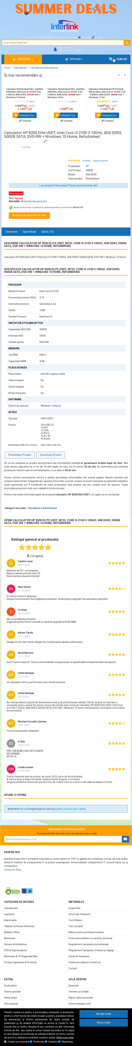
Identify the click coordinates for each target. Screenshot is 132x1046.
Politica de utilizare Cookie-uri (85, 962)
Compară (25, 120)
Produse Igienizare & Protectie (20, 962)
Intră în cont (65, 50)
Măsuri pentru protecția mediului (86, 932)
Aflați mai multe (65, 1037)
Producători (10, 985)
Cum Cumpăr (76, 926)
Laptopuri (9, 914)
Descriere (12, 231)
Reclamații (71, 37)
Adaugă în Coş (23, 115)
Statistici (53, 1041)
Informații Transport (79, 914)
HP (87, 166)
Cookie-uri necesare (18, 1041)
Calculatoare (11, 908)
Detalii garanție (37, 201)
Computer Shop (12, 869)
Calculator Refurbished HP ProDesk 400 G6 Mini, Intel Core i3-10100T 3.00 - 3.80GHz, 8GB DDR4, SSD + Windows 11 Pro (107, 93)
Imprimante (10, 920)
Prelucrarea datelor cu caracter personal (90, 938)
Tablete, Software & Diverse (19, 926)
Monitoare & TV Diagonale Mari (21, 956)
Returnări (74, 985)
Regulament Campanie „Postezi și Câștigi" (91, 950)
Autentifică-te (15, 809)
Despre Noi (74, 908)
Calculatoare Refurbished (42, 508)
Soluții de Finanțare (79, 956)
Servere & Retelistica (15, 944)
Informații (58, 37)
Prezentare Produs (19, 454)
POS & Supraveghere (15, 950)
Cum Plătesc (75, 920)
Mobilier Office (12, 932)
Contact (73, 968)
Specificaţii (29, 231)
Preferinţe (38, 1041)
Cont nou (78, 50)
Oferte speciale (12, 991)
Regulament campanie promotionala (88, 944)
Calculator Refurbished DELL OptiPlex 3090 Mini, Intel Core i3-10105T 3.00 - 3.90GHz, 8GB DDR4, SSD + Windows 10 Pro (65, 93)
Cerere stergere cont (80, 1003)
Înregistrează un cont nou (42, 809)
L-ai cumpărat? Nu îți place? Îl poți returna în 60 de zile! (68, 185)
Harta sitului (10, 997)
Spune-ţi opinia (100, 161)
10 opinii (86, 161)
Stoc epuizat (11, 1003)
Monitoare (9, 938)
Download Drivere (50, 454)
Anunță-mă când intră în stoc (29, 215)
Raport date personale (81, 997)
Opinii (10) (47, 231)
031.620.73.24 (42, 37)
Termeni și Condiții (79, 991)
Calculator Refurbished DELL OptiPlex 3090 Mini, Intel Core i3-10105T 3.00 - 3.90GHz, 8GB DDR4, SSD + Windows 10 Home (24, 93)
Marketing (67, 1041)
